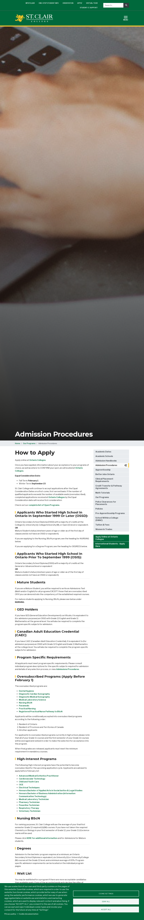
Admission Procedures (106, 465)
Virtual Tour (92, 3)
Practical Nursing (27, 708)
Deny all (106, 902)
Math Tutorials (102, 493)
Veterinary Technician (29, 811)
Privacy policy (10, 914)
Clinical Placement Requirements (104, 480)
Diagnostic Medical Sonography (34, 697)
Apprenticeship (103, 470)
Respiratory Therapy (29, 808)
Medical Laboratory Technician (34, 799)
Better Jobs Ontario (105, 474)
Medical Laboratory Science (32, 700)
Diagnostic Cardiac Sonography (34, 694)
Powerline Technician (29, 805)
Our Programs (29, 443)
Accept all (106, 909)
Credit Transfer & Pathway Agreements (108, 487)
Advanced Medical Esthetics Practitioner (39, 776)
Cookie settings (106, 894)
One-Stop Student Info (49, 3)
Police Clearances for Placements (105, 503)
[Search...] (113, 5)
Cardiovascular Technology (32, 779)
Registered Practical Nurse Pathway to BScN (40, 711)
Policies (99, 509)
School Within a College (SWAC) (106, 519)
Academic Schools (104, 456)
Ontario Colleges (37, 460)
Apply (79, 3)
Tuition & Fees (102, 525)
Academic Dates (103, 452)
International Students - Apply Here (110, 545)
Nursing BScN (25, 703)
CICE (21, 784)
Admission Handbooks (106, 461)
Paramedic (24, 706)
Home (17, 443)
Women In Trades (103, 529)
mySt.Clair (30, 3)
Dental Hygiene (26, 691)
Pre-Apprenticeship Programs (110, 513)
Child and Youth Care (29, 782)
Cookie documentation (28, 914)
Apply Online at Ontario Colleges (106, 538)
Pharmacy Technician (29, 802)
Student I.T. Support (89, 8)
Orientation (68, 3)
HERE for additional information (41, 838)
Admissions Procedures (67, 669)
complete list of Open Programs (44, 505)
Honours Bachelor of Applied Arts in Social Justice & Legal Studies (50, 790)
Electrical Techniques (29, 787)
